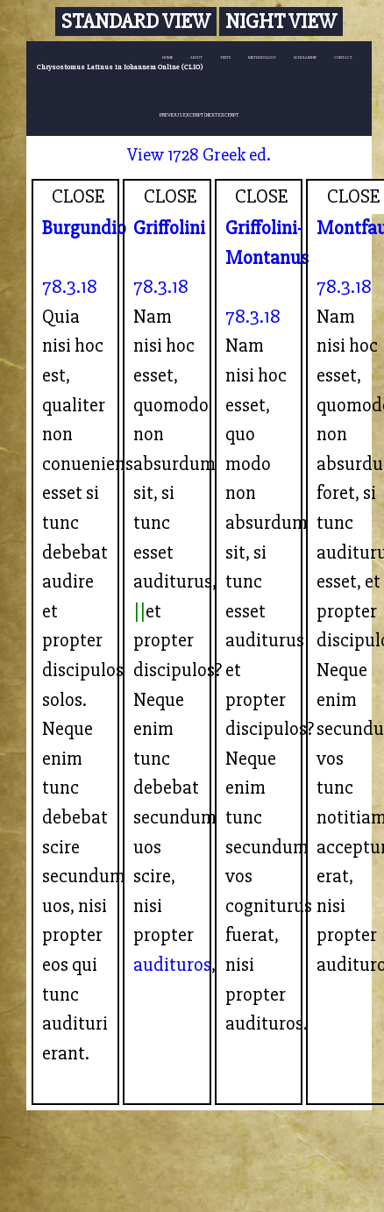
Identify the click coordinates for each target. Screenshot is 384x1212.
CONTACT (343, 57)
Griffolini (169, 228)
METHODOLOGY (262, 57)
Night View (281, 21)
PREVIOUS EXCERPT (181, 114)
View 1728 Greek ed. (199, 155)
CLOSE (78, 196)
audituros (172, 964)
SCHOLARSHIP (305, 57)
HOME (167, 57)
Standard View (135, 21)
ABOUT (196, 57)
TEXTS (225, 57)
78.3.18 (69, 286)
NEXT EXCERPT (222, 114)
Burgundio (84, 228)
